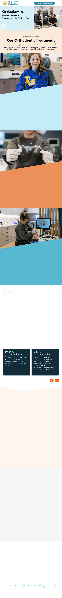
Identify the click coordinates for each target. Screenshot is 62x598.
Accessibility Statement (30, 585)
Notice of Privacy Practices (47, 585)
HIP (44, 587)
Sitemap (9, 585)
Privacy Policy (17, 585)
